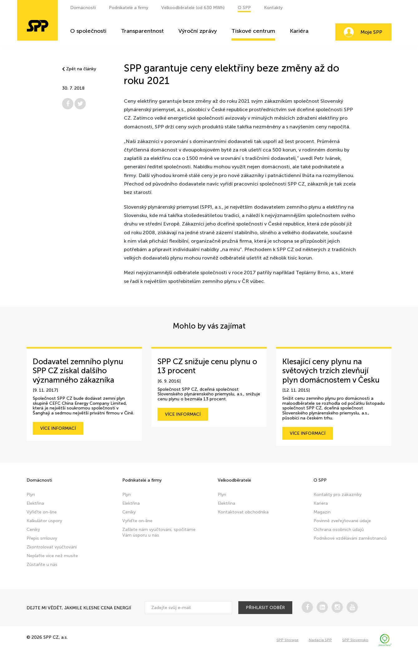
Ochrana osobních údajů (339, 529)
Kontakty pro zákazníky (338, 494)
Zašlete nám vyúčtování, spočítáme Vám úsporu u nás (159, 532)
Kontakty (273, 7)
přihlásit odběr (265, 607)
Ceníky (33, 529)
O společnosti (88, 31)
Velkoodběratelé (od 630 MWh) (193, 7)
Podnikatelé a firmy (128, 7)
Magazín (322, 512)
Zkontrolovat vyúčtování (52, 547)
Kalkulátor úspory (44, 520)
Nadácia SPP (320, 640)
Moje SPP (371, 32)
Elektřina (35, 503)
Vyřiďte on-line (42, 512)
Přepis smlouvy (42, 538)
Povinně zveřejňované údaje (342, 520)
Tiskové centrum (253, 31)
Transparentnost (142, 31)
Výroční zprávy (197, 31)
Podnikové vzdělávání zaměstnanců (350, 538)
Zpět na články (79, 69)
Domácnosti (83, 7)
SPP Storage (287, 640)
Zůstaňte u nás (42, 564)
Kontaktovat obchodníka (243, 512)
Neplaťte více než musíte (52, 555)
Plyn (31, 494)
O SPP (244, 7)
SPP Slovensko (355, 640)
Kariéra (299, 31)
